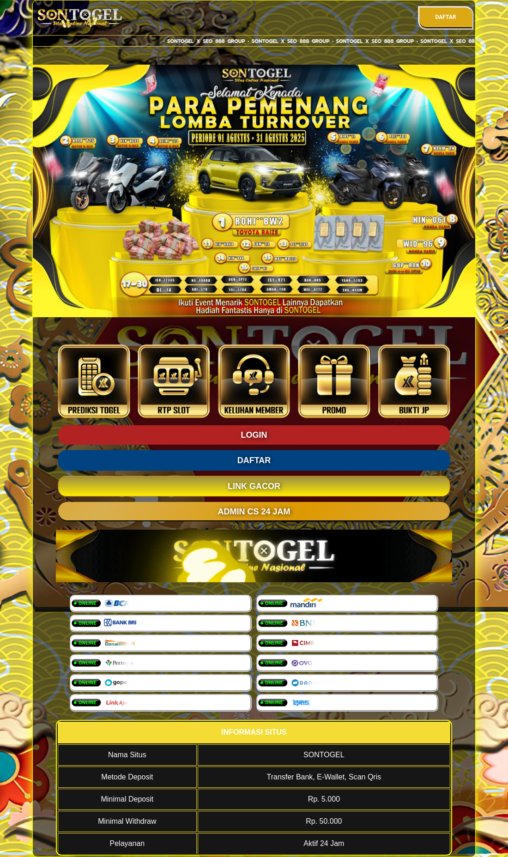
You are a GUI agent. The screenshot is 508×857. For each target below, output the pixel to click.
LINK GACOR (254, 486)
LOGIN (254, 435)
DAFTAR (445, 17)
